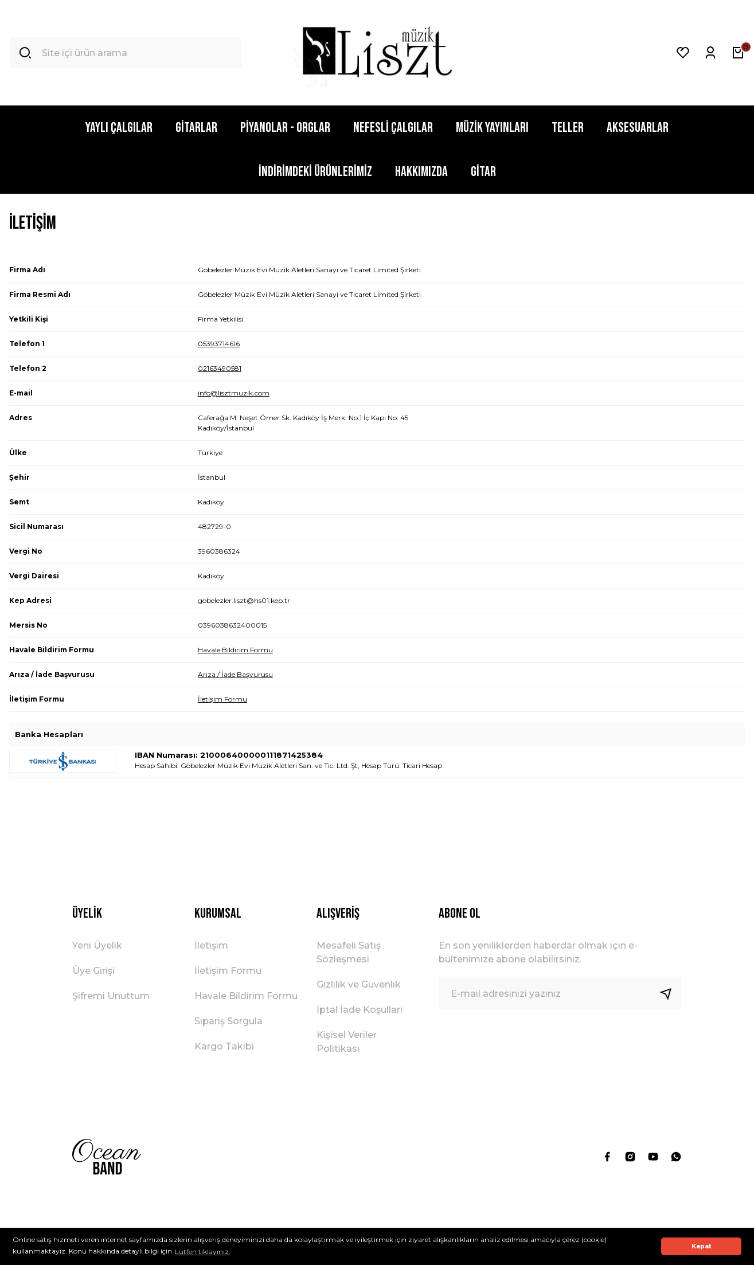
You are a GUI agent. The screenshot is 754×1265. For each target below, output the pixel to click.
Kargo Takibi (224, 1046)
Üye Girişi (93, 970)
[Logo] (377, 52)
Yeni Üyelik (97, 945)
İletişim (211, 945)
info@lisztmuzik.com (233, 393)
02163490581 (219, 368)
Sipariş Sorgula (228, 1021)
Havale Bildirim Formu (235, 649)
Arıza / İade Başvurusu (235, 674)
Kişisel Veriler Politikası (347, 1041)
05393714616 (219, 343)
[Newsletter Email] (560, 994)
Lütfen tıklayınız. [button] (203, 1251)
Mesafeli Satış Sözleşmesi (349, 952)
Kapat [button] (702, 1246)
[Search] (125, 53)
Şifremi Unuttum (111, 995)
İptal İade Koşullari (360, 1009)
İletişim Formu (222, 699)
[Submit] (670, 994)
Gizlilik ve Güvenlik (359, 984)
